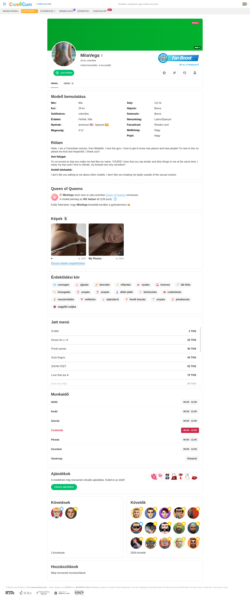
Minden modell (11, 11)
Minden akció (67, 10)
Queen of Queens (116, 195)
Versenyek (83, 11)
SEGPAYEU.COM (82, 587)
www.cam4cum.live (39, 587)
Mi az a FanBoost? (189, 64)
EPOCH (68, 587)
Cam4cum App (100, 10)
